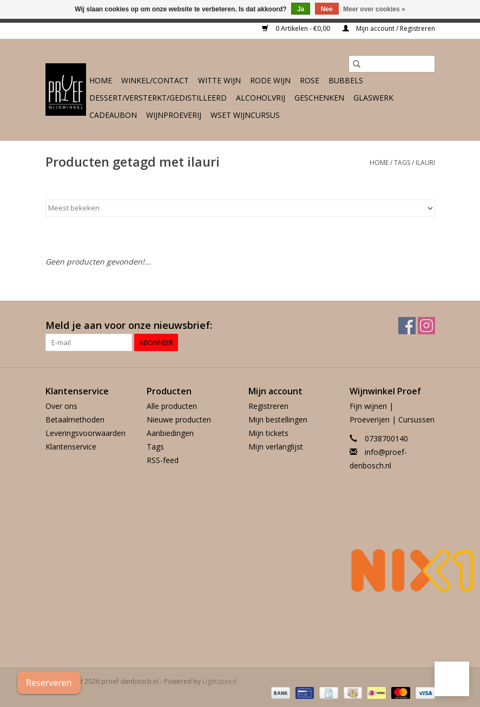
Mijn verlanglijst (275, 446)
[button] (452, 679)
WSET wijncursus (245, 115)
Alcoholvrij (260, 97)
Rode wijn (270, 80)
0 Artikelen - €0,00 (297, 28)
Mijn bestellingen (277, 419)
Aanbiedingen (170, 433)
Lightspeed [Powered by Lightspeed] (219, 681)
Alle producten (172, 406)
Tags (402, 162)
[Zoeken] (392, 63)
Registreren (268, 406)
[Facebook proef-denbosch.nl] (407, 325)
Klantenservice (70, 446)
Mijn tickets (268, 433)
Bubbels (345, 80)
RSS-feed (163, 460)
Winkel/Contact (155, 80)
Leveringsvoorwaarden (85, 433)
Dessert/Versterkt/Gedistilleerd (158, 97)
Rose (309, 80)
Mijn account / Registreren (389, 28)
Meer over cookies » (374, 9)
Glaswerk (373, 97)
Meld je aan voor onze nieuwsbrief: (128, 325)
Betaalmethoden (74, 419)
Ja (300, 9)
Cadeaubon (113, 115)
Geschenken (319, 97)
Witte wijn (219, 80)
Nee (327, 9)
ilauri (425, 162)
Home (100, 80)
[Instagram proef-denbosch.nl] (426, 325)
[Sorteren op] (240, 208)
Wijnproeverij (173, 115)
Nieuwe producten (179, 419)
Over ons (61, 406)
